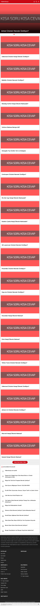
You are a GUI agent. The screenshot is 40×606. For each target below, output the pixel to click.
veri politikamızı (3, 604)
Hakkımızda (3, 560)
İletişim (2, 562)
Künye (2, 558)
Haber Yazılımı (4, 592)
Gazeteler (23, 567)
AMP (2, 589)
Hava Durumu (24, 569)
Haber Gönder (24, 571)
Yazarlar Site (3, 583)
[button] (15, 34)
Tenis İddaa (3, 585)
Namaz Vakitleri (24, 573)
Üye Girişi (3, 553)
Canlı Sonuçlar (4, 569)
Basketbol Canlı (4, 587)
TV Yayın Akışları (25, 576)
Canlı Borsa (3, 567)
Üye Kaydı (3, 555)
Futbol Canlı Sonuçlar (6, 573)
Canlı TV (3, 571)
